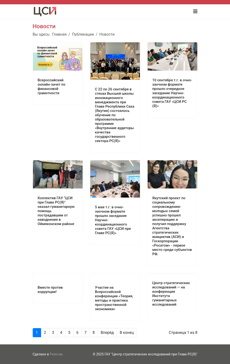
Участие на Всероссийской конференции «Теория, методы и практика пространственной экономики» (114, 298)
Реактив (56, 354)
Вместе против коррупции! (50, 289)
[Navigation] (195, 11)
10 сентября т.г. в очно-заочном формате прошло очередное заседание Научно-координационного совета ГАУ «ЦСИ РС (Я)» (172, 93)
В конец (127, 332)
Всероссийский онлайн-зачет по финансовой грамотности (51, 86)
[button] (94, 61)
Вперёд (107, 332)
